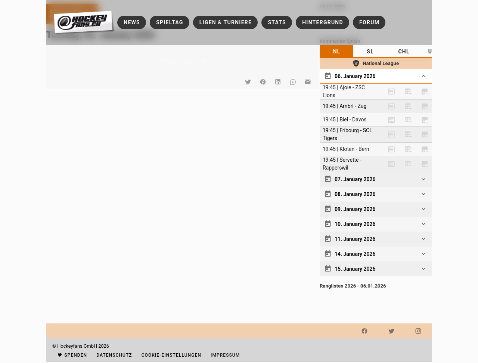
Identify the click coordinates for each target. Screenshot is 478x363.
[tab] (336, 51)
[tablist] (376, 51)
